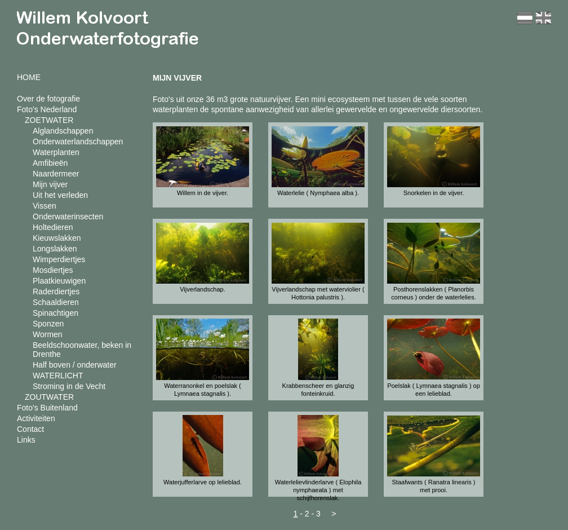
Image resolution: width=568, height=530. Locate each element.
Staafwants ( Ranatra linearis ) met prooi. (434, 486)
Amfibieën (50, 162)
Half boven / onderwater (75, 364)
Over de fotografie (48, 98)
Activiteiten (36, 418)
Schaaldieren (56, 302)
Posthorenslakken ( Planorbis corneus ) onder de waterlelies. (433, 293)
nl (524, 17)
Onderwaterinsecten (68, 216)
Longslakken (55, 248)
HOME (29, 77)
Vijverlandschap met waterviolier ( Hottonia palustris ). (318, 293)
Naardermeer (56, 173)
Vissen (44, 205)
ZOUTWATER (49, 396)
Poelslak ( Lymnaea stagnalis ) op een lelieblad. (433, 389)
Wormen (48, 334)
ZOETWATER (49, 120)
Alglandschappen (63, 130)
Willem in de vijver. (202, 192)
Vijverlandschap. (202, 289)
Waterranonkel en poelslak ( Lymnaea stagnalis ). (202, 389)
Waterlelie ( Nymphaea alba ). (318, 192)
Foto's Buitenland (47, 407)
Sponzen (48, 323)
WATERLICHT (58, 375)
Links (26, 439)
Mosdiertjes (53, 270)
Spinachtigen (55, 312)
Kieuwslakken (57, 237)
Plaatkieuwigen (59, 280)
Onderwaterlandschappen (78, 141)
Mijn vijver (50, 184)
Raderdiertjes (56, 291)
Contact (30, 429)
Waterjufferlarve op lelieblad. (202, 482)
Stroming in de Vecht (69, 386)
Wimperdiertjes (59, 259)
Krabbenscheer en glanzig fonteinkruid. (318, 389)
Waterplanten (56, 152)
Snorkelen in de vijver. (433, 192)
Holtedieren (53, 227)
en (543, 17)
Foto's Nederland (47, 109)
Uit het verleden (60, 195)
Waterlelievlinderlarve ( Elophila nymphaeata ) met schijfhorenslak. (318, 490)
